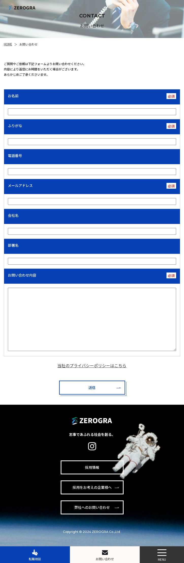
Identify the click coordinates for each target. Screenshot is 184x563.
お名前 (13, 95)
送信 (91, 387)
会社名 (13, 215)
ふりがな (15, 125)
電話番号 (15, 155)
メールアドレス (20, 185)
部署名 (13, 245)
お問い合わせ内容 (22, 275)
